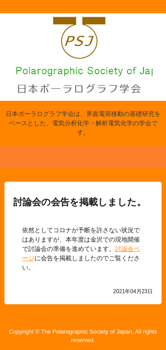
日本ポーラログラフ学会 (83, 32)
